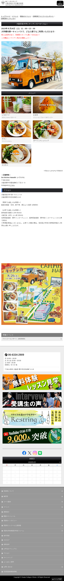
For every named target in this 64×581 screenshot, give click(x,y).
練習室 (6, 496)
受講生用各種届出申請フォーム (14, 531)
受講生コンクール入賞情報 (12, 525)
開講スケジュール (9, 516)
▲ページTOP (57, 579)
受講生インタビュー (10, 520)
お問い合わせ (8, 567)
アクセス (6, 553)
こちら (12, 185)
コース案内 (7, 502)
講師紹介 (6, 512)
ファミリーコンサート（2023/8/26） (14, 339)
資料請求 (6, 544)
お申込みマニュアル (10, 549)
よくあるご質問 (9, 562)
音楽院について (9, 491)
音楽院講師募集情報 (10, 571)
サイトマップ (8, 557)
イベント (6, 507)
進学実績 (6, 535)
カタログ (6, 540)
